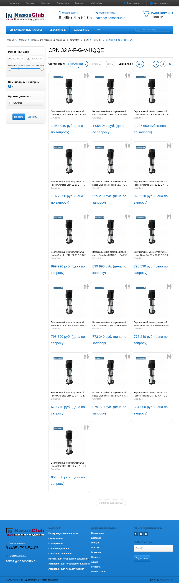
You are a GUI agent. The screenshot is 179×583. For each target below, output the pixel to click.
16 (140, 64)
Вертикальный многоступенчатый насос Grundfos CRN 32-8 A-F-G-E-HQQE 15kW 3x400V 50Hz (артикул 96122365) (68, 394)
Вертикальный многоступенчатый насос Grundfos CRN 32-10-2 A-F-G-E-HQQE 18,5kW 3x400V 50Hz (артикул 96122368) (68, 324)
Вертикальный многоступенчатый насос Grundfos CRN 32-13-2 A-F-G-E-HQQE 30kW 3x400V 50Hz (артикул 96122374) (68, 183)
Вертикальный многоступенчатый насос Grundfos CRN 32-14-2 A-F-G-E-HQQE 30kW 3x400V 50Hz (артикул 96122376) (110, 113)
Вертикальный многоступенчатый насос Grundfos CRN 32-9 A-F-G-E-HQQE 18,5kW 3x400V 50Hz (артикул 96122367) (109, 324)
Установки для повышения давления (69, 563)
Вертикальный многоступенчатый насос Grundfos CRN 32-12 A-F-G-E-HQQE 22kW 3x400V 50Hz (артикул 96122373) (110, 183)
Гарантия (45, 3)
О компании (63, 3)
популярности (78, 64)
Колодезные (81, 30)
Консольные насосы (60, 553)
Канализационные (58, 548)
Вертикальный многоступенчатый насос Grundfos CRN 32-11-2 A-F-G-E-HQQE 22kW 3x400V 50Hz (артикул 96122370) (110, 254)
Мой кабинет (97, 3)
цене (110, 64)
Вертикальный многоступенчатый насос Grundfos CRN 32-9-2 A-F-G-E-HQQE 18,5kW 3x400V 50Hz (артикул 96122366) (152, 324)
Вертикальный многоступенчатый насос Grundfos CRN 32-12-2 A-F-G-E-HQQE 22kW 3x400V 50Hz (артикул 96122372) (151, 183)
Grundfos (55, 118)
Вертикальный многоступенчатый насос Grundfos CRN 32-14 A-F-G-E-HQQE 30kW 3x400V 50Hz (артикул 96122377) (69, 113)
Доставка (30, 3)
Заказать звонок (68, 13)
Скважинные (58, 30)
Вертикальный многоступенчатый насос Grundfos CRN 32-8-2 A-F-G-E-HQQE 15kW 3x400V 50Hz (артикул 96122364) (110, 394)
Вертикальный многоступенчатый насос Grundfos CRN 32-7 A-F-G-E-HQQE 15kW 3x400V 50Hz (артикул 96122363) (151, 394)
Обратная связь (105, 13)
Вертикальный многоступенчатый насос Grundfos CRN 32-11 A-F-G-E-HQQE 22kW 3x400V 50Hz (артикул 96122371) (69, 254)
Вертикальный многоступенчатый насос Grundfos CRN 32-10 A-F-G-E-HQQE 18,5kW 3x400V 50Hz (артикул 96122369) (151, 254)
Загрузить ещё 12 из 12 (110, 503)
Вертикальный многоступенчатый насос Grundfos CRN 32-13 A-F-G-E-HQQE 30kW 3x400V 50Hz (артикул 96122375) (151, 113)
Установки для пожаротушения (66, 569)
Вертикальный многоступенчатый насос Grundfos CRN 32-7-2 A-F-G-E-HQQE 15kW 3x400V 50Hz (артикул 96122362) (69, 465)
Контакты (80, 3)
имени (96, 64)
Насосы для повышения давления (68, 558)
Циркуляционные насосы (26, 30)
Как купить (14, 3)
